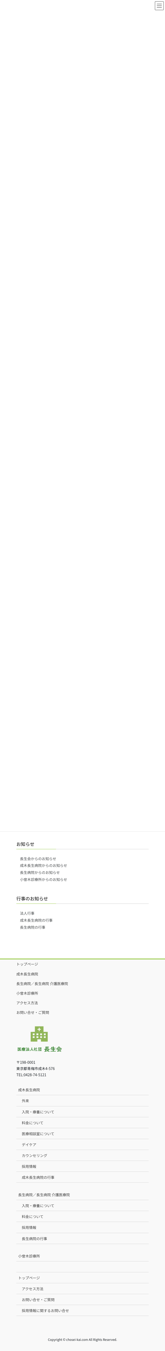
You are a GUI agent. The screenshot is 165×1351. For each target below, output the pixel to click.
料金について (33, 1122)
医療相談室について (38, 1133)
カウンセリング (34, 1155)
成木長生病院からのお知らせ (43, 865)
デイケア (29, 1144)
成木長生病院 (27, 974)
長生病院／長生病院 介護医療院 (42, 983)
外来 (25, 1100)
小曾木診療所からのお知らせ (43, 879)
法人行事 (27, 913)
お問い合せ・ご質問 (32, 1012)
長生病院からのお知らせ (40, 872)
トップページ (27, 964)
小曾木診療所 (27, 993)
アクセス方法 (27, 1002)
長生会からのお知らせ (38, 858)
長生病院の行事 (32, 927)
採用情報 (29, 1166)
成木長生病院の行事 (36, 920)
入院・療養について (38, 1111)
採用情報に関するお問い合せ (45, 1310)
